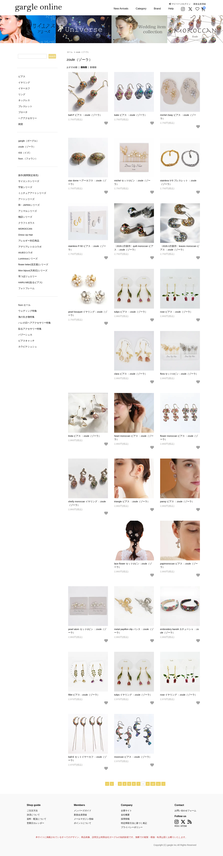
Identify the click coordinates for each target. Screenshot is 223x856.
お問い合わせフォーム (185, 810)
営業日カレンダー (35, 823)
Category (141, 8)
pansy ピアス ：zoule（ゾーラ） (177, 501)
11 (158, 784)
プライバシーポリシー (132, 827)
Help (171, 8)
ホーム (70, 52)
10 (153, 784)
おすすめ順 (72, 67)
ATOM (184, 826)
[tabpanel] (84, 29)
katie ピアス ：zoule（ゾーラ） (130, 115)
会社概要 (125, 814)
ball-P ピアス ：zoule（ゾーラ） (85, 115)
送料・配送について (36, 819)
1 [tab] (109, 39)
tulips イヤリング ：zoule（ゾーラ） (133, 694)
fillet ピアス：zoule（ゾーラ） (83, 694)
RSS (177, 826)
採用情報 (125, 819)
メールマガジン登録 (83, 819)
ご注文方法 (32, 810)
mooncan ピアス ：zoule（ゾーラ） (132, 757)
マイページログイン (179, 4)
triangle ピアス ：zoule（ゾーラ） (131, 501)
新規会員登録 (199, 4)
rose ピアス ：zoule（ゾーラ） (176, 311)
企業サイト (126, 810)
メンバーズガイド (82, 810)
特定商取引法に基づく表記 (134, 823)
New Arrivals (121, 8)
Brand (157, 8)
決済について (33, 814)
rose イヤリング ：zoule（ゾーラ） (178, 694)
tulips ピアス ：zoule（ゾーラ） (130, 311)
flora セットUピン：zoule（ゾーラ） (179, 373)
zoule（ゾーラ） (83, 52)
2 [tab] (113, 39)
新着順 (93, 67)
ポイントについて (82, 823)
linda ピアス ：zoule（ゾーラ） (84, 436)
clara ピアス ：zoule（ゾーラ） (130, 373)
